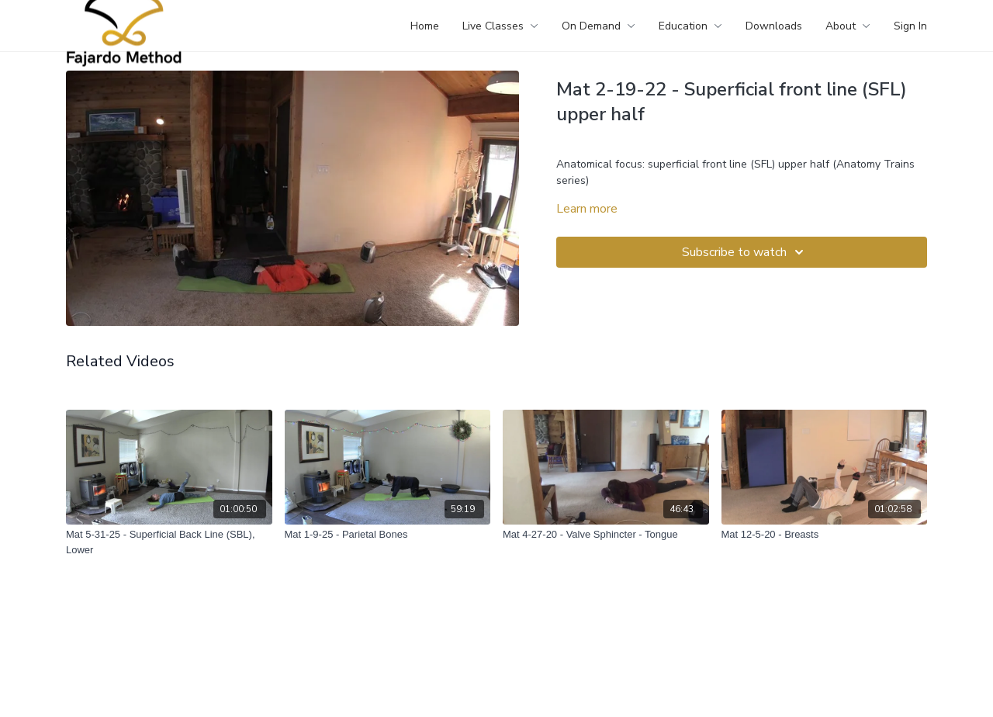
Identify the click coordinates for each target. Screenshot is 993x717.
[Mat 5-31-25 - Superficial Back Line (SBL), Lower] (169, 542)
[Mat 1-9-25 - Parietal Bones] (388, 534)
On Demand (598, 26)
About (847, 26)
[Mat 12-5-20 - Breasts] (824, 534)
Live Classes (500, 26)
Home (424, 26)
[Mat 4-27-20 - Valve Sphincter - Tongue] (606, 534)
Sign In (910, 26)
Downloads (774, 26)
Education (690, 26)
